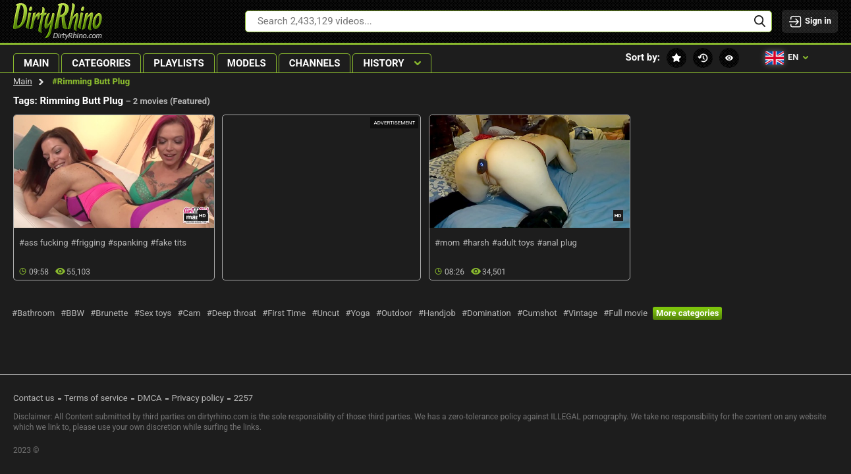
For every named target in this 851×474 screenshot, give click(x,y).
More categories (687, 313)
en (786, 58)
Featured (676, 57)
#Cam (189, 313)
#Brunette (109, 313)
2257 (243, 398)
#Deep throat (231, 313)
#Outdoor (394, 313)
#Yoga (357, 313)
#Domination (486, 313)
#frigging (87, 243)
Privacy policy (198, 398)
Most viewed (729, 58)
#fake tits (168, 243)
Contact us (34, 398)
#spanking (128, 243)
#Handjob (437, 313)
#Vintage (580, 313)
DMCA (150, 398)
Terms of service (96, 398)
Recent (703, 58)
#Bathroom (33, 313)
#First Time (284, 313)
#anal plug (557, 243)
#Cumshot (537, 313)
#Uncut (325, 313)
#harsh (475, 243)
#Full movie (625, 313)
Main (22, 81)
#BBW (72, 313)
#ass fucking (43, 243)
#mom (447, 243)
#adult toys (513, 243)
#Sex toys (153, 313)
